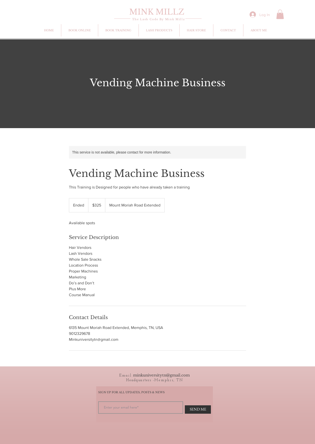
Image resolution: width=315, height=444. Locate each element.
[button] (280, 14)
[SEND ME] (198, 409)
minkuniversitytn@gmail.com (161, 375)
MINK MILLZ (156, 12)
